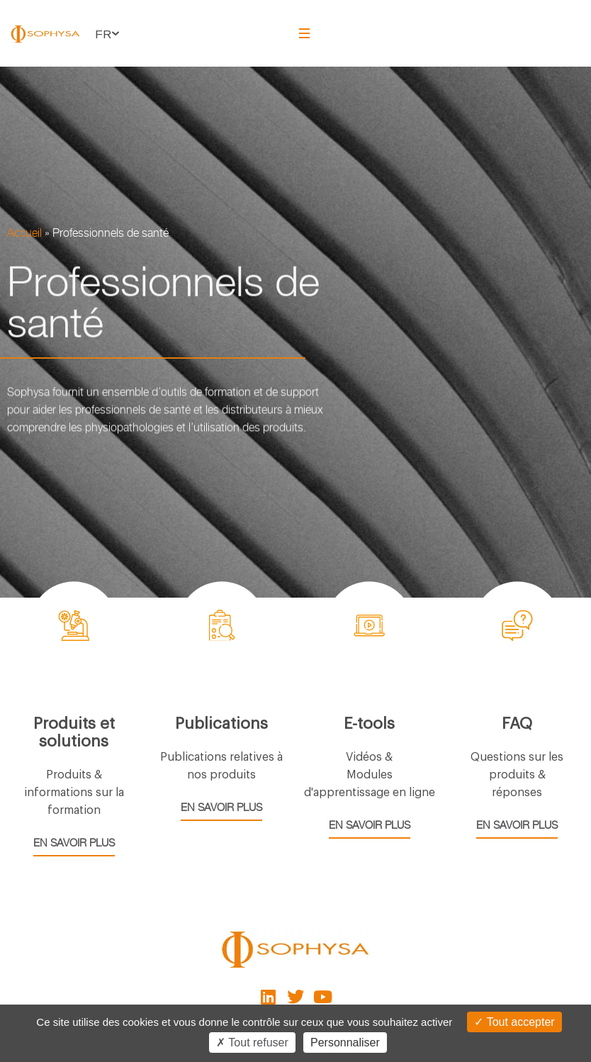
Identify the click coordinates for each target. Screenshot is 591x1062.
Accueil (24, 233)
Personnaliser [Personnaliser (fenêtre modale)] (345, 1042)
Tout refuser (252, 1042)
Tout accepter (514, 1022)
